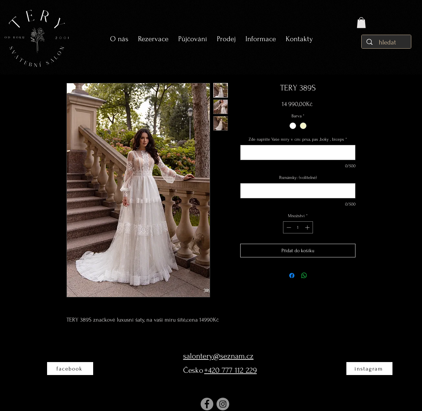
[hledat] (388, 42)
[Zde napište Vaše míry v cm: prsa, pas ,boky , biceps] (298, 152)
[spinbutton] (298, 227)
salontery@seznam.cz (218, 356)
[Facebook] (207, 404)
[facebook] (70, 368)
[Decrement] (288, 227)
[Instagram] (223, 404)
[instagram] (369, 368)
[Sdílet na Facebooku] (292, 275)
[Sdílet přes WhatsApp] (304, 275)
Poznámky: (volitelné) (298, 177)
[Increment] (308, 227)
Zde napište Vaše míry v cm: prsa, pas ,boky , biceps (298, 139)
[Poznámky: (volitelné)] (298, 190)
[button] (192, 39)
